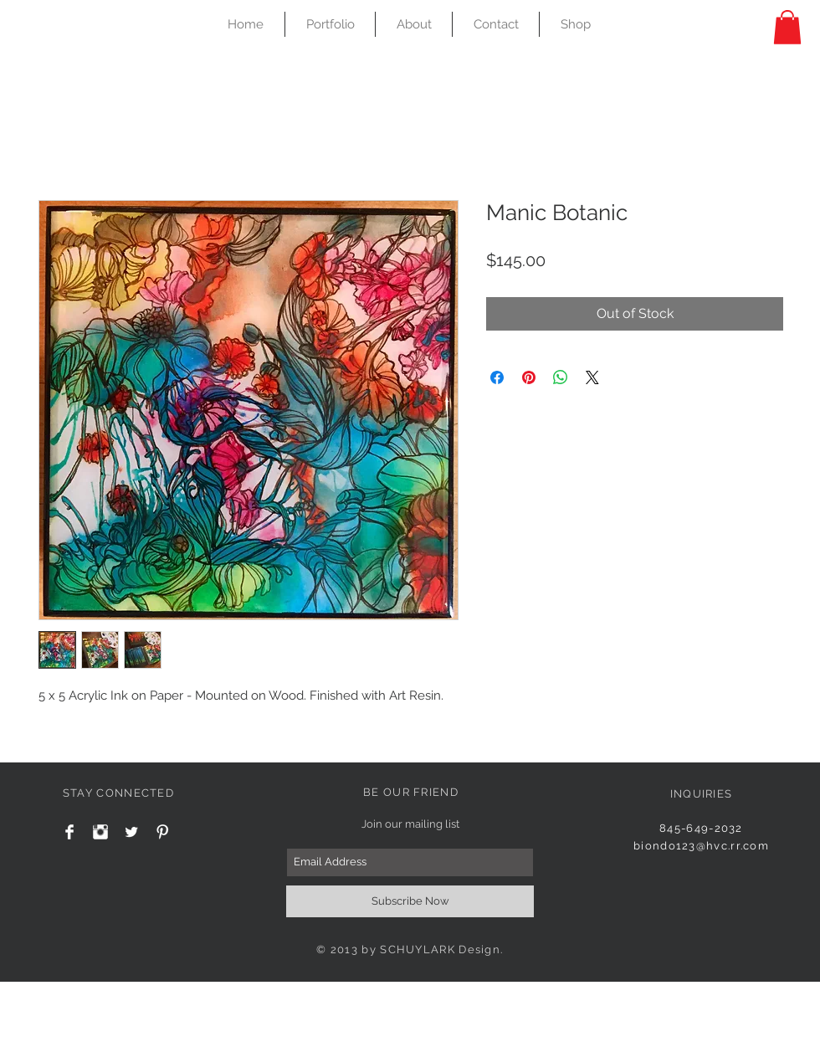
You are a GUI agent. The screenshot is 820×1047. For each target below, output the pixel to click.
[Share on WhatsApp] (561, 377)
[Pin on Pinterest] (529, 377)
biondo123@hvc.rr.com (701, 845)
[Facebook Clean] (69, 831)
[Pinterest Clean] (162, 831)
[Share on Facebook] (497, 377)
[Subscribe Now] (410, 901)
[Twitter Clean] (131, 831)
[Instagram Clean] (100, 831)
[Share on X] (592, 377)
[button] (787, 27)
